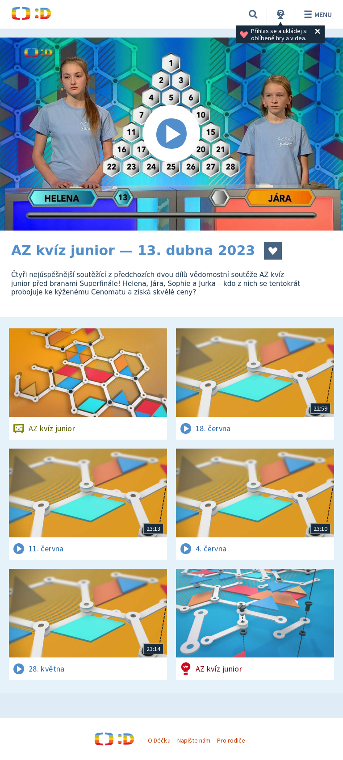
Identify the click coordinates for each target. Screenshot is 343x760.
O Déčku (159, 740)
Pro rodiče (231, 740)
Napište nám (193, 740)
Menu (316, 14)
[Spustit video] (171, 134)
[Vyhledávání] (253, 14)
